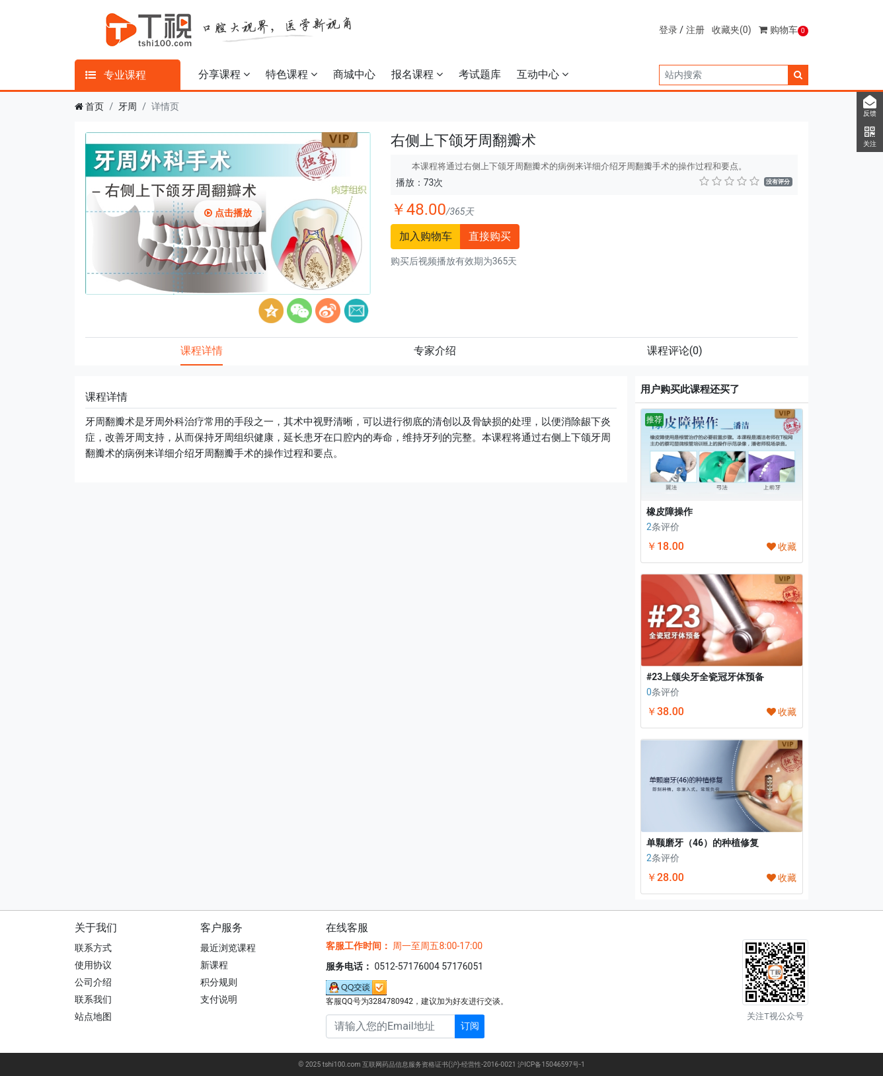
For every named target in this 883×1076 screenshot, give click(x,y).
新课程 (214, 965)
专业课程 (115, 75)
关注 (870, 137)
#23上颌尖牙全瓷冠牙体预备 (705, 677)
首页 (94, 106)
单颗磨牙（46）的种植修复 (702, 842)
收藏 (781, 546)
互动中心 (542, 74)
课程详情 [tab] (201, 350)
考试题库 (480, 74)
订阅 (470, 1025)
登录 (668, 29)
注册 (695, 29)
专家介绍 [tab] (435, 350)
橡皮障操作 (669, 511)
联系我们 (93, 999)
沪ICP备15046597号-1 (551, 1064)
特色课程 (291, 74)
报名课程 (417, 74)
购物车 (783, 29)
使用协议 (93, 965)
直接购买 (490, 236)
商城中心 (354, 74)
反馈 (870, 106)
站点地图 (93, 1016)
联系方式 (93, 947)
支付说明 (218, 999)
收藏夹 (731, 29)
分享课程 (224, 74)
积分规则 (218, 982)
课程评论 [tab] (675, 350)
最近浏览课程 (228, 947)
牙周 (127, 106)
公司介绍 (93, 982)
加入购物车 (425, 236)
